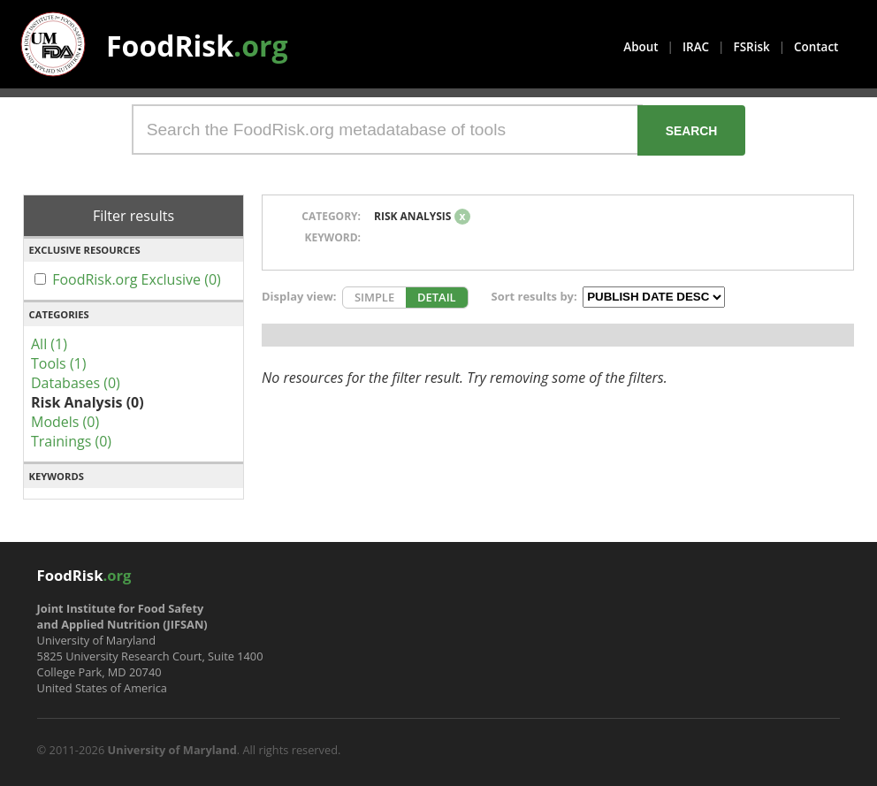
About (640, 47)
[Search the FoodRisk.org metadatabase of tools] (387, 129)
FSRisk (752, 47)
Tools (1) (58, 363)
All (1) (49, 344)
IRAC (696, 47)
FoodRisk (197, 46)
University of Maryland (172, 750)
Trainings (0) (71, 441)
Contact (816, 47)
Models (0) (65, 421)
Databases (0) (75, 383)
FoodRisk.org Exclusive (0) (136, 279)
